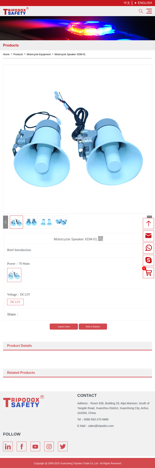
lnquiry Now (65, 326)
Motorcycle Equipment (39, 54)
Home (6, 54)
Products (18, 54)
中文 (127, 3)
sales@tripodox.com (101, 424)
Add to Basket (94, 326)
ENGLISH (143, 3)
